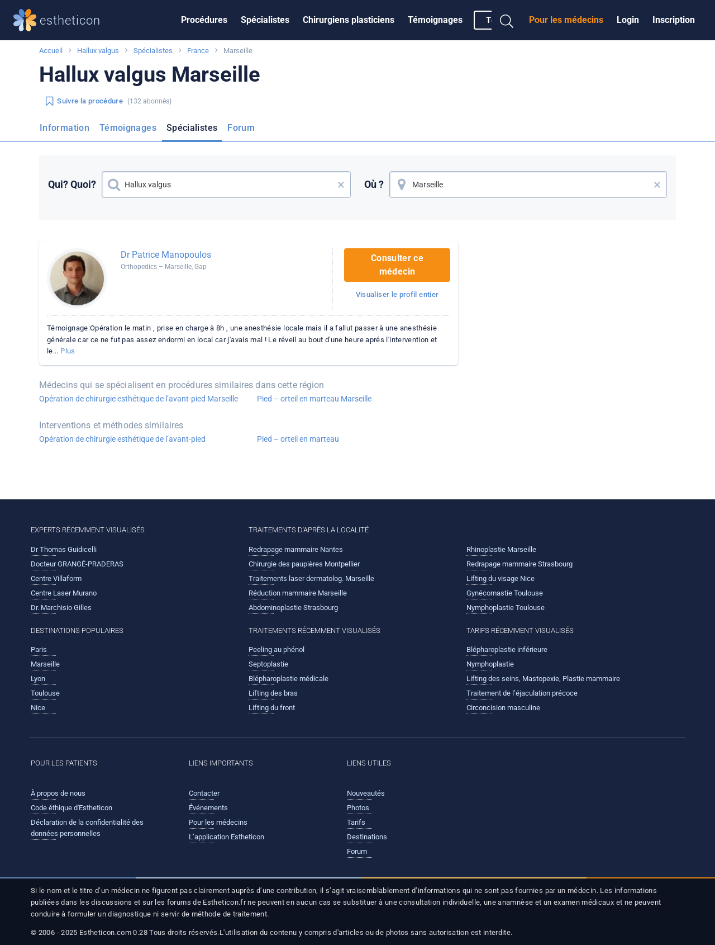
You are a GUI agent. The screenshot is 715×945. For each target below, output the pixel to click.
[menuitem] (204, 20)
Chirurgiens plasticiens (348, 20)
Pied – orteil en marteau (298, 438)
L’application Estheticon (226, 837)
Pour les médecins (566, 20)
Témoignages (435, 20)
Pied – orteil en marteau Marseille (314, 398)
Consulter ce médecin (397, 265)
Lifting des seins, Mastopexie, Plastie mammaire (543, 678)
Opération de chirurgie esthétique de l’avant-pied (122, 438)
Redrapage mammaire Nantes (296, 549)
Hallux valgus (98, 50)
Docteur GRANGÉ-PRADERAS (77, 564)
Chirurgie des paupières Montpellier (304, 564)
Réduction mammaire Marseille (298, 593)
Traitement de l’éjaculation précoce (522, 693)
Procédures (204, 20)
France (198, 50)
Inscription (673, 20)
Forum (241, 127)
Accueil (51, 50)
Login (628, 20)
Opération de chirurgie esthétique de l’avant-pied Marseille (138, 398)
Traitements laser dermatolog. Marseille (311, 578)
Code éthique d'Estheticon (71, 808)
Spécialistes (265, 20)
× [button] (341, 184)
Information (64, 127)
